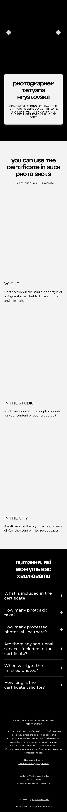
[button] (33, 596)
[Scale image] (14, 32)
